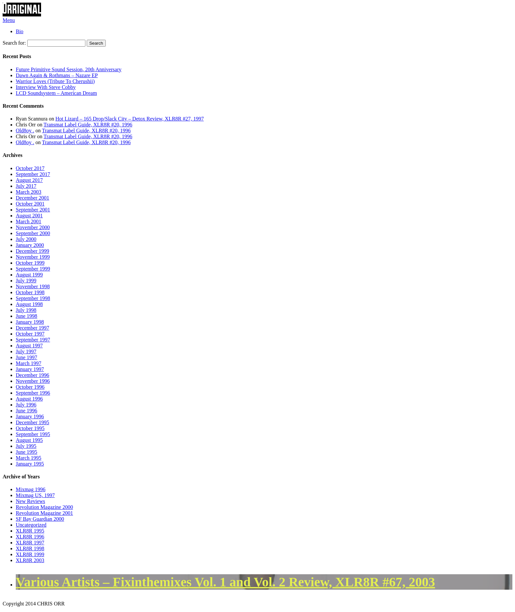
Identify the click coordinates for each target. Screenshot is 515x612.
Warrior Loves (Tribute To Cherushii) (55, 81)
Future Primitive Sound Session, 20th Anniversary (69, 69)
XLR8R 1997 (30, 542)
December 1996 (32, 375)
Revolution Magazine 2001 (44, 513)
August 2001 (29, 215)
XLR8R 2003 (30, 560)
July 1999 (26, 280)
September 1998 (33, 298)
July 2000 (26, 239)
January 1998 (30, 322)
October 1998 (30, 292)
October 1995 (30, 428)
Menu (9, 20)
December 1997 (32, 328)
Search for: (14, 43)
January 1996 (30, 416)
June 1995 (26, 452)
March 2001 (28, 221)
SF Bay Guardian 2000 (40, 519)
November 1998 (33, 286)
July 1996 (26, 404)
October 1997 (30, 334)
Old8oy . (25, 130)
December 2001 (32, 198)
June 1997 (26, 357)
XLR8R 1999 (30, 554)
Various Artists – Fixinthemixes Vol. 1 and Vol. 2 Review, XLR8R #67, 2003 (225, 582)
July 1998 (26, 310)
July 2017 (26, 186)
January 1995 (30, 464)
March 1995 (28, 458)
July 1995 (26, 446)
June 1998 (26, 316)
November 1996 (33, 381)
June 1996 (26, 410)
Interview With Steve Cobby (46, 87)
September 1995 (33, 434)
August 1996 (29, 399)
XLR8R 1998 (30, 548)
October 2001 (30, 204)
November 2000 (33, 227)
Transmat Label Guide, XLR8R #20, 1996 (88, 124)
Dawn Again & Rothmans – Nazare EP (57, 75)
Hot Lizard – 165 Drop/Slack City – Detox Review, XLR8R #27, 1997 (130, 118)
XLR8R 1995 (30, 531)
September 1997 (33, 339)
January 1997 (30, 369)
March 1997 (28, 363)
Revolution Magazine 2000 (44, 507)
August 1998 (29, 304)
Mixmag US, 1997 (35, 495)
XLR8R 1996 (30, 536)
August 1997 (29, 345)
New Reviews (30, 501)
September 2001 (33, 209)
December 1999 (32, 251)
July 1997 (26, 351)
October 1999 (30, 263)
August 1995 (29, 440)
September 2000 (33, 233)
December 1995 (32, 422)
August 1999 (29, 274)
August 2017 (29, 180)
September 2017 (33, 174)
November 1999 (33, 257)
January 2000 (30, 245)
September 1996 (33, 393)
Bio (19, 31)
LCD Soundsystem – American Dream (56, 93)
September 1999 (33, 269)
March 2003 (28, 192)
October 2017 (30, 168)
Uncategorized (31, 525)
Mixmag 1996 (30, 489)
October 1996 (30, 387)
